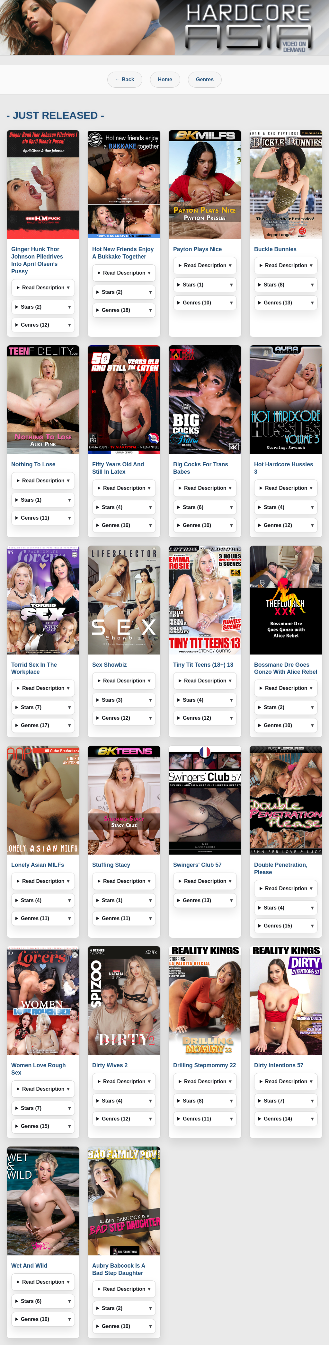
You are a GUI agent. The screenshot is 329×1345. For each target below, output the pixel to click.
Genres (205, 79)
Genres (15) (278, 925)
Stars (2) (31, 307)
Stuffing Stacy (111, 865)
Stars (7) (31, 707)
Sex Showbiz (109, 665)
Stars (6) (193, 507)
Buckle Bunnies (275, 249)
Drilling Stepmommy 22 (204, 1065)
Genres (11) (35, 518)
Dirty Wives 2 (110, 1065)
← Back (124, 79)
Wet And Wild (29, 1265)
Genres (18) (116, 310)
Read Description (43, 287)
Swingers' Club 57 (197, 865)
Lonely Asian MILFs (37, 865)
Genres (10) (197, 302)
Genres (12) (35, 325)
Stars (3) (112, 700)
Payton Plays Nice (197, 249)
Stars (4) (112, 507)
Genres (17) (35, 725)
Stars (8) (274, 284)
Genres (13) (278, 302)
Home (165, 79)
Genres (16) (116, 525)
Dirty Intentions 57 (278, 1065)
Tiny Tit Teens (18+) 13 (203, 665)
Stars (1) (193, 284)
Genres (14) (278, 1118)
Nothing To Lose (33, 464)
